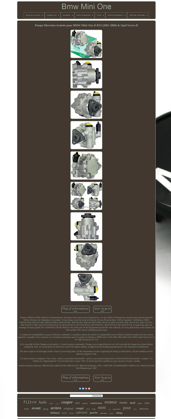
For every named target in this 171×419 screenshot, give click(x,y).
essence (85, 403)
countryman (96, 403)
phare (140, 403)
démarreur (144, 408)
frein (93, 409)
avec (135, 409)
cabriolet (81, 412)
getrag (45, 409)
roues (51, 403)
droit (88, 409)
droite (26, 409)
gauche (94, 412)
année (57, 403)
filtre (29, 402)
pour (127, 407)
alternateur (103, 413)
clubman (54, 412)
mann (123, 402)
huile (43, 402)
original (68, 408)
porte (64, 413)
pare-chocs (117, 409)
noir (77, 402)
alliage (119, 412)
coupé (80, 408)
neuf (132, 402)
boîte (147, 403)
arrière (56, 408)
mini (102, 407)
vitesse (71, 413)
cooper (67, 402)
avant (36, 408)
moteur (110, 402)
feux (109, 409)
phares (112, 413)
